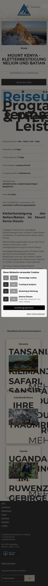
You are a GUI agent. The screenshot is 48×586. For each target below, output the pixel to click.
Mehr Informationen (36, 314)
